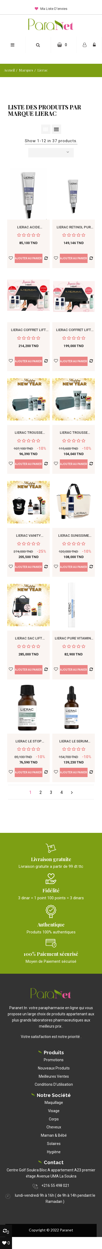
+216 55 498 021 (55, 1185)
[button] (38, 45)
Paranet (66, 1230)
